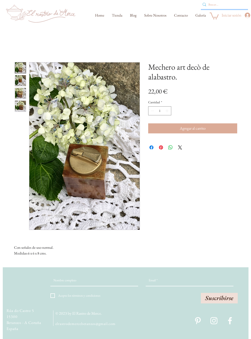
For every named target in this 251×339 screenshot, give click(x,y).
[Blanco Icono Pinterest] (198, 320)
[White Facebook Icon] (230, 320)
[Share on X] (180, 147)
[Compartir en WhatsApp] (171, 147)
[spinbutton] (159, 111)
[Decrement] (152, 111)
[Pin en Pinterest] (161, 147)
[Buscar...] (222, 4)
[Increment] (167, 111)
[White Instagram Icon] (214, 320)
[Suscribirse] (219, 298)
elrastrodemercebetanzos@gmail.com (85, 323)
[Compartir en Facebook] (151, 147)
